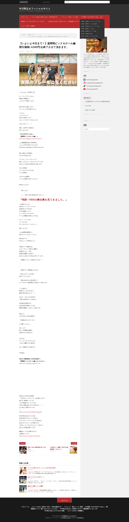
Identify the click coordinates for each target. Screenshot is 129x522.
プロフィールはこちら (100, 67)
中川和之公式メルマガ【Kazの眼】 (94, 21)
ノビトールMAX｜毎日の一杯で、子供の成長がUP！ (44, 17)
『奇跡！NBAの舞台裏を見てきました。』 (33, 195)
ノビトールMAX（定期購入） (28, 26)
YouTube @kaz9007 (91, 89)
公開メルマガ (29, 51)
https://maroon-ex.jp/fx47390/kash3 (29, 436)
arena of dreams (47, 2)
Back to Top (64, 500)
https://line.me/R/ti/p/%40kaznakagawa (30, 412)
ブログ (87, 105)
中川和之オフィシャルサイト (35, 8)
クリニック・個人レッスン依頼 (70, 17)
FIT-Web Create (65, 517)
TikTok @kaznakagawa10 (92, 86)
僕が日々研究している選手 (35, 486)
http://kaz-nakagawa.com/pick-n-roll (29, 363)
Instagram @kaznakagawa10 (93, 83)
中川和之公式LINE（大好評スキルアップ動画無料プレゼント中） (65, 21)
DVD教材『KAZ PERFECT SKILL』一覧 (91, 17)
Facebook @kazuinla (91, 80)
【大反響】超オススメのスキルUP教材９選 (96, 101)
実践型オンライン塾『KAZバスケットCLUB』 (33, 21)
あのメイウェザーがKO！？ (35, 477)
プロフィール (24, 17)
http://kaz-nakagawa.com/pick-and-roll (30, 138)
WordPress (80, 517)
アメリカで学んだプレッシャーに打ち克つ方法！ (41, 468)
